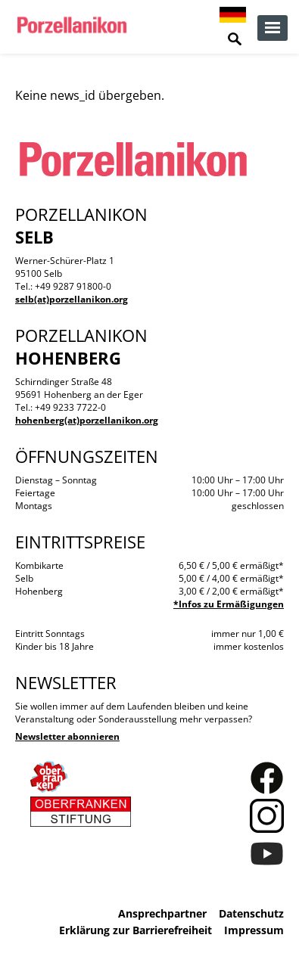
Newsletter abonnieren (67, 736)
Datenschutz (251, 913)
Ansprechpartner (162, 913)
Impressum (254, 930)
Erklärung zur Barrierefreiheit (135, 930)
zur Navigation (272, 28)
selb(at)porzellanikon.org (71, 299)
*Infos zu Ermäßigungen (228, 604)
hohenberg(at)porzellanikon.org (86, 420)
